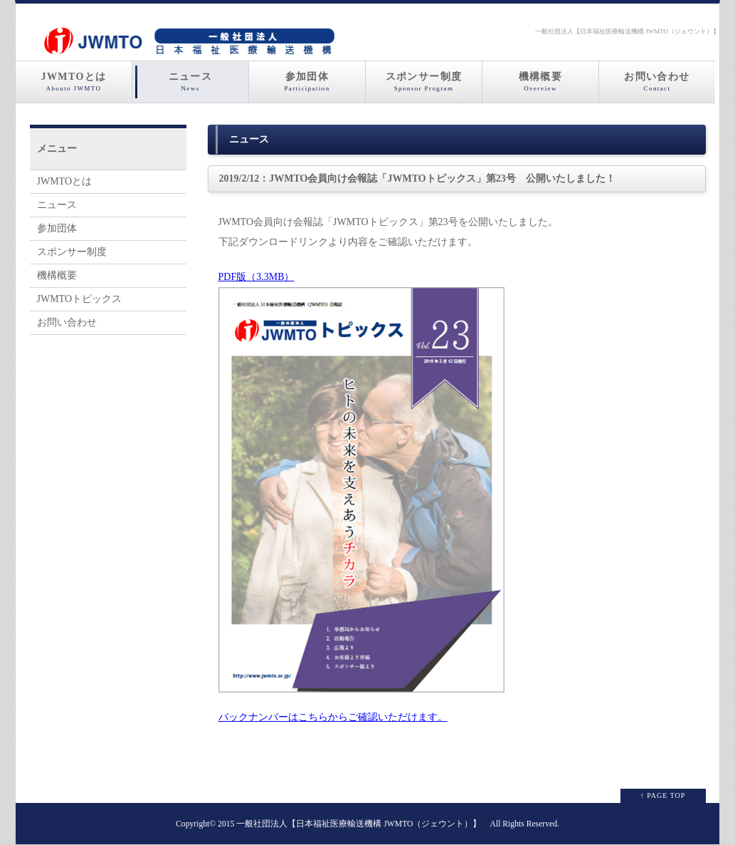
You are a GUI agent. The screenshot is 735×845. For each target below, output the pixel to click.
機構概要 (540, 82)
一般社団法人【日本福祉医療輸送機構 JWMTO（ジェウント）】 (358, 824)
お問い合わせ (657, 82)
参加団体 (307, 82)
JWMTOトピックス (79, 299)
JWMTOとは (74, 82)
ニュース (190, 82)
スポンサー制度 (424, 82)
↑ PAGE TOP (663, 795)
